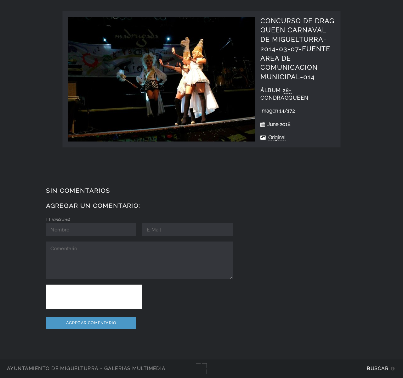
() (60, 219)
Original (277, 138)
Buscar (378, 368)
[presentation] (94, 297)
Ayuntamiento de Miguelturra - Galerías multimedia (86, 368)
